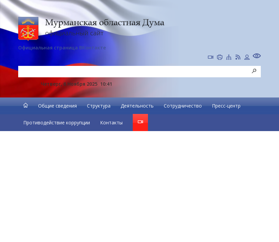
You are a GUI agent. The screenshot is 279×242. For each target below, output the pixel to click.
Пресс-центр (226, 106)
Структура (99, 106)
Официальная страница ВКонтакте (62, 47)
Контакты (111, 122)
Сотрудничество (183, 106)
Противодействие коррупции (56, 122)
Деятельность (137, 106)
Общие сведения (57, 106)
